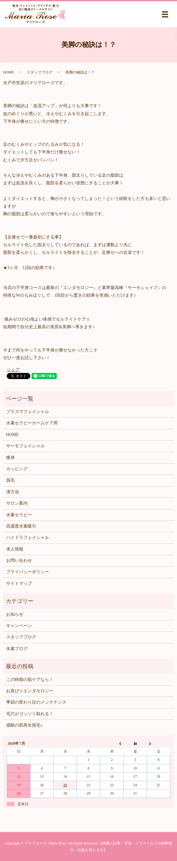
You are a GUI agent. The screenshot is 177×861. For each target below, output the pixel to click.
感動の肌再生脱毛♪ (24, 725)
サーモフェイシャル (25, 446)
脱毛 (10, 480)
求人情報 (14, 549)
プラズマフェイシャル (27, 411)
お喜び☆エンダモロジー (29, 691)
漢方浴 (12, 492)
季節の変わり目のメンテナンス (36, 702)
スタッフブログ (39, 72)
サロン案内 (17, 503)
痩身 (10, 457)
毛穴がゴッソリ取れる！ (29, 714)
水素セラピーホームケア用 (32, 423)
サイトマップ (19, 583)
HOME (8, 72)
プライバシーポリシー (27, 572)
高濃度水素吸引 (21, 526)
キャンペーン (19, 625)
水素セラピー (19, 515)
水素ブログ (17, 648)
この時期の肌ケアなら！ (29, 679)
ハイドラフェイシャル (27, 537)
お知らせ (14, 614)
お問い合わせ (19, 560)
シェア (13, 369)
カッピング (17, 469)
